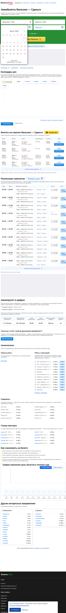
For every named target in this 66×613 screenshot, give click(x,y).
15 (21, 46)
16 (25, 46)
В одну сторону (57, 467)
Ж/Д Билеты (26, 3)
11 (7, 46)
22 (21, 50)
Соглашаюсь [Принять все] (15, 609)
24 (3, 53)
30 (25, 53)
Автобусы (33, 3)
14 (17, 46)
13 (14, 46)
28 (17, 53)
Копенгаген (37, 440)
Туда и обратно (47, 467)
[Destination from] (17, 22)
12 (10, 46)
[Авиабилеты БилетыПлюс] (7, 574)
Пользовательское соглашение (8, 588)
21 (17, 50)
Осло (36, 437)
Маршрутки (40, 3)
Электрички (53, 3)
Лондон (36, 356)
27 (14, 53)
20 (14, 50)
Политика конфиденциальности (9, 586)
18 (7, 50)
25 (7, 53)
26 (10, 53)
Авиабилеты (18, 3)
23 (25, 50)
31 (3, 57)
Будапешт (3, 440)
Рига (45, 356)
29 (21, 53)
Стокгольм (3, 437)
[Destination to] (49, 22)
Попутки (46, 3)
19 (10, 50)
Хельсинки (3, 443)
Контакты (3, 583)
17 (3, 50)
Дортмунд (37, 443)
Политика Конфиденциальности (19, 605)
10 (3, 46)
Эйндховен (37, 434)
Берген (54, 356)
